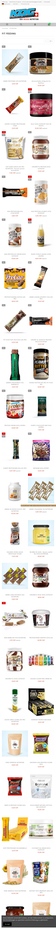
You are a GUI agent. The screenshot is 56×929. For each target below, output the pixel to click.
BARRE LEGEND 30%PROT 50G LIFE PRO (41, 298)
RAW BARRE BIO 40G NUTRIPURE (15, 638)
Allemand (6, 4)
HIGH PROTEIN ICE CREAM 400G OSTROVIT (15, 255)
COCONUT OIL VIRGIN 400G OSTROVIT (41, 849)
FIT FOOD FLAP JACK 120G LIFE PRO (15, 340)
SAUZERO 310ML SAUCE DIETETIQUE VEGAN (15, 553)
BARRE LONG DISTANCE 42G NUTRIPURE (15, 595)
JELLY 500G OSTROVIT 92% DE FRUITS (41, 125)
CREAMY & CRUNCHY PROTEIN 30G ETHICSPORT (41, 340)
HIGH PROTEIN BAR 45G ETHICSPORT (15, 212)
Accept (7, 924)
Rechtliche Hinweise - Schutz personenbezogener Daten (25, 2)
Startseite (47, 2)
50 (51, 41)
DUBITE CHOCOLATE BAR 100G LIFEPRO (41, 426)
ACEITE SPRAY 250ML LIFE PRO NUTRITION (15, 720)
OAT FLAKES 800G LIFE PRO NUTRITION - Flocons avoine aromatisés (15, 168)
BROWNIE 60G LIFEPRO (41, 468)
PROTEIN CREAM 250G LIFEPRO (14, 425)
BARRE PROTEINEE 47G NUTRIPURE (14, 81)
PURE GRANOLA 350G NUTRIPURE (15, 891)
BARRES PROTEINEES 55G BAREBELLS (15, 383)
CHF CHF (16, 4)
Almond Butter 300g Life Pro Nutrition (41, 82)
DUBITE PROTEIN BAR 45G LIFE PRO (15, 468)
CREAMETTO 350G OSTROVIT (15, 679)
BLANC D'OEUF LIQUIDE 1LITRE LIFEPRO (41, 255)
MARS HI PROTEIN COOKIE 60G (15, 805)
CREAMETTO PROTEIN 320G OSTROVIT (41, 167)
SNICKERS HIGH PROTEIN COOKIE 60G (41, 763)
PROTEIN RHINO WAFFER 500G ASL (41, 638)
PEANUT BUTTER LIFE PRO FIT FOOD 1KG (41, 383)
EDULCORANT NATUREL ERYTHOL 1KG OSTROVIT (41, 806)
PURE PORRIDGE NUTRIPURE (15, 762)
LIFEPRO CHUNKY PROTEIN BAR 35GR (15, 125)
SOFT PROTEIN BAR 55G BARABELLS (15, 848)
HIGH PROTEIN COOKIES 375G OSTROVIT (41, 212)
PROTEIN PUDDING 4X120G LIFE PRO (14, 298)
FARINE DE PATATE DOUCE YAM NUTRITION (15, 510)
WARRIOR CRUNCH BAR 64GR (41, 720)
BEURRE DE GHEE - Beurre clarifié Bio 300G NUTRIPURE (41, 553)
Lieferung (5, 2)
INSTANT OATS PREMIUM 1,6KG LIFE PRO (41, 891)
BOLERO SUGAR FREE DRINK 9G (41, 679)
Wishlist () (25, 4)
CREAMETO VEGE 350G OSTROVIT (41, 595)
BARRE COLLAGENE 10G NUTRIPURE (41, 509)
